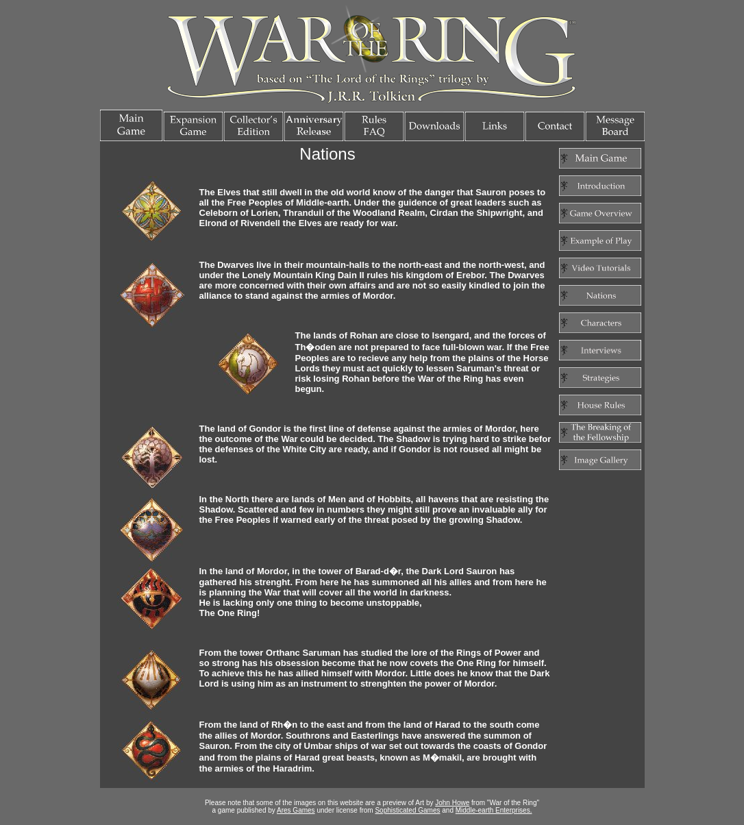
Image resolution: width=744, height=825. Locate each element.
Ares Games (296, 810)
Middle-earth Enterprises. (494, 810)
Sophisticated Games (407, 810)
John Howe (452, 802)
